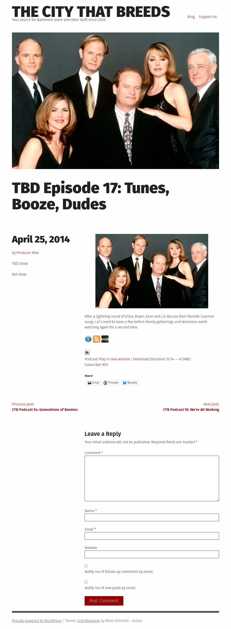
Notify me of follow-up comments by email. (119, 572)
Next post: (167, 407)
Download (141, 359)
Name (91, 511)
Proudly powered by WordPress (36, 621)
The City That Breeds (91, 11)
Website (91, 548)
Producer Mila (27, 253)
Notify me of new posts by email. (110, 588)
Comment (94, 453)
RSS (105, 365)
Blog (191, 17)
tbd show (19, 274)
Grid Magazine (88, 621)
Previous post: (64, 407)
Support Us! (208, 17)
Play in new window (114, 359)
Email (90, 529)
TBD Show (20, 263)
